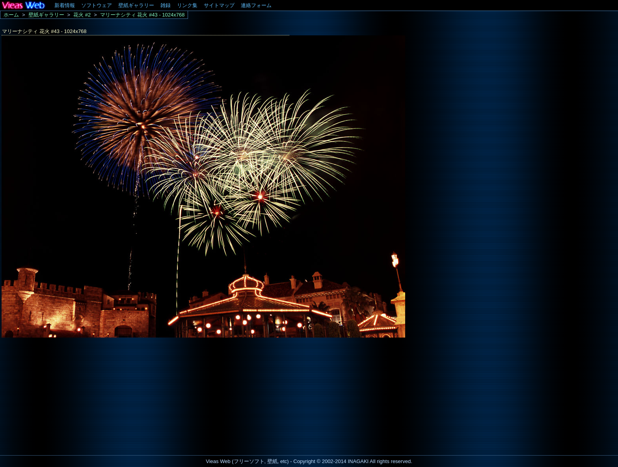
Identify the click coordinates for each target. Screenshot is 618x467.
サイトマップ (219, 5)
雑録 (165, 5)
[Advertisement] (66, 394)
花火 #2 (82, 15)
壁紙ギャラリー (136, 5)
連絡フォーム (256, 5)
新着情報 (64, 5)
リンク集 (187, 5)
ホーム (11, 15)
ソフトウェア (96, 5)
